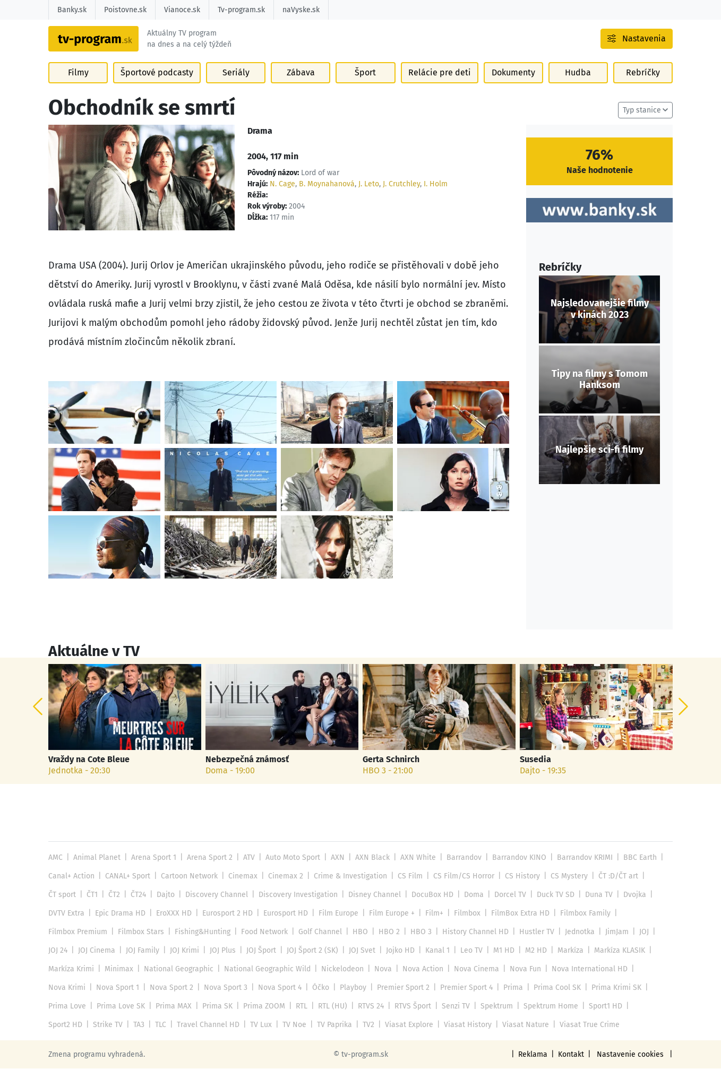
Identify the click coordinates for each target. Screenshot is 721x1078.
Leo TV (467, 959)
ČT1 (92, 904)
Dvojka (626, 904)
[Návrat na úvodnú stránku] (116, 45)
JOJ (636, 941)
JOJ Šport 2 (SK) (310, 959)
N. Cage (281, 193)
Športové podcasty (157, 85)
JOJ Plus (221, 959)
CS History (516, 885)
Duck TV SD (548, 904)
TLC (115, 1034)
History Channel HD (469, 941)
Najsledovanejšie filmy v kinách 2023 (599, 318)
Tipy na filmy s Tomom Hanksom (599, 388)
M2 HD (529, 959)
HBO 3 (416, 941)
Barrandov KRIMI (578, 867)
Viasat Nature (474, 1034)
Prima (508, 997)
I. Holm (433, 193)
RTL (297, 1015)
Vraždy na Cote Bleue (88, 769)
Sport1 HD (599, 1015)
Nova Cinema (471, 978)
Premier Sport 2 (399, 997)
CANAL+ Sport (126, 885)
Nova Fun (518, 978)
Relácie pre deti (439, 85)
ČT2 (113, 904)
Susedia (535, 769)
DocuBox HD (427, 904)
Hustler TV (529, 941)
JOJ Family (141, 959)
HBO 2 (385, 941)
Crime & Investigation (347, 885)
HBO (356, 941)
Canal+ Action (71, 885)
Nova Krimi (66, 997)
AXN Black (369, 867)
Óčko (317, 997)
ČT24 (137, 904)
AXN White (413, 867)
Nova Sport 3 (223, 997)
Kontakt (574, 1063)
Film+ (430, 922)
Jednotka (572, 941)
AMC (55, 867)
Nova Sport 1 (117, 997)
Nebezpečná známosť (246, 769)
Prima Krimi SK (611, 997)
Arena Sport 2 (207, 867)
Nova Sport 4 (276, 997)
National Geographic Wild (265, 978)
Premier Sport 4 (461, 997)
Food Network (262, 941)
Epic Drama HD (119, 922)
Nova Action (418, 978)
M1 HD (498, 959)
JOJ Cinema (96, 959)
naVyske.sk (299, 9)
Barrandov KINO (513, 867)
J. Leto (366, 193)
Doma (468, 904)
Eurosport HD (283, 922)
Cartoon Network (187, 885)
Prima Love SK (119, 1015)
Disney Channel (371, 904)
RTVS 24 (366, 1015)
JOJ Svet (359, 959)
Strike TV (63, 1034)
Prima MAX (171, 1015)
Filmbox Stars (139, 941)
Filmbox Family (579, 922)
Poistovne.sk (125, 9)
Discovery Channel (214, 904)
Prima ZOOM (260, 1015)
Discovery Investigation (295, 904)
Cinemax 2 (283, 885)
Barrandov (458, 867)
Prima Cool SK (551, 997)
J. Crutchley (399, 193)
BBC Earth (633, 867)
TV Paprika (286, 1034)
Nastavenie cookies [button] (631, 1063)
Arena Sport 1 (152, 867)
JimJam (609, 941)
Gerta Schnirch (391, 769)
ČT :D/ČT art (610, 885)
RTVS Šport (407, 1015)
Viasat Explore (360, 1034)
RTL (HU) (328, 1015)
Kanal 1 (433, 959)
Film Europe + (388, 922)
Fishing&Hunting (200, 941)
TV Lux (214, 1034)
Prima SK (214, 1015)
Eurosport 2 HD (225, 922)
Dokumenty (512, 85)
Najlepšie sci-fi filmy (599, 458)
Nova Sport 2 (170, 997)
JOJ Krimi (183, 959)
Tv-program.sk (240, 9)
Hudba (577, 85)
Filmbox (463, 922)
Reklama (535, 1063)
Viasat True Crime (536, 1034)
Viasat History (418, 1034)
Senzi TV (450, 1015)
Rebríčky (642, 85)
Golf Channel (317, 941)
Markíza (564, 959)
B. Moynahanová (325, 193)
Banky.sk (72, 9)
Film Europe (336, 922)
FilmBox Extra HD (515, 922)
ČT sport (62, 904)
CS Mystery (561, 885)
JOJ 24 (57, 959)
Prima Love (66, 1015)
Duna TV (591, 904)
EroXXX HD (171, 922)
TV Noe (247, 1034)
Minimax (118, 978)
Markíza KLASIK (612, 959)
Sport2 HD (643, 1015)
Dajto (164, 904)
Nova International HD (582, 978)
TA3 (94, 1034)
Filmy (78, 85)
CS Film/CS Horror (458, 885)
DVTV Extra (66, 922)
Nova (379, 978)
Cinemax (241, 885)
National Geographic (177, 978)
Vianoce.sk (181, 9)
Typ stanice (642, 119)
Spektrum (491, 1015)
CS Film (405, 885)
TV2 (321, 1034)
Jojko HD (396, 959)
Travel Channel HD (162, 1034)
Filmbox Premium (77, 941)
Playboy (349, 997)
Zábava (300, 85)
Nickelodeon (339, 978)
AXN (335, 867)
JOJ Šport (259, 959)
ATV (247, 867)
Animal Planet (96, 867)
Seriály (235, 85)
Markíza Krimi (71, 978)
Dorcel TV (503, 904)
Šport (366, 85)
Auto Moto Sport (290, 867)
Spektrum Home (545, 1015)
